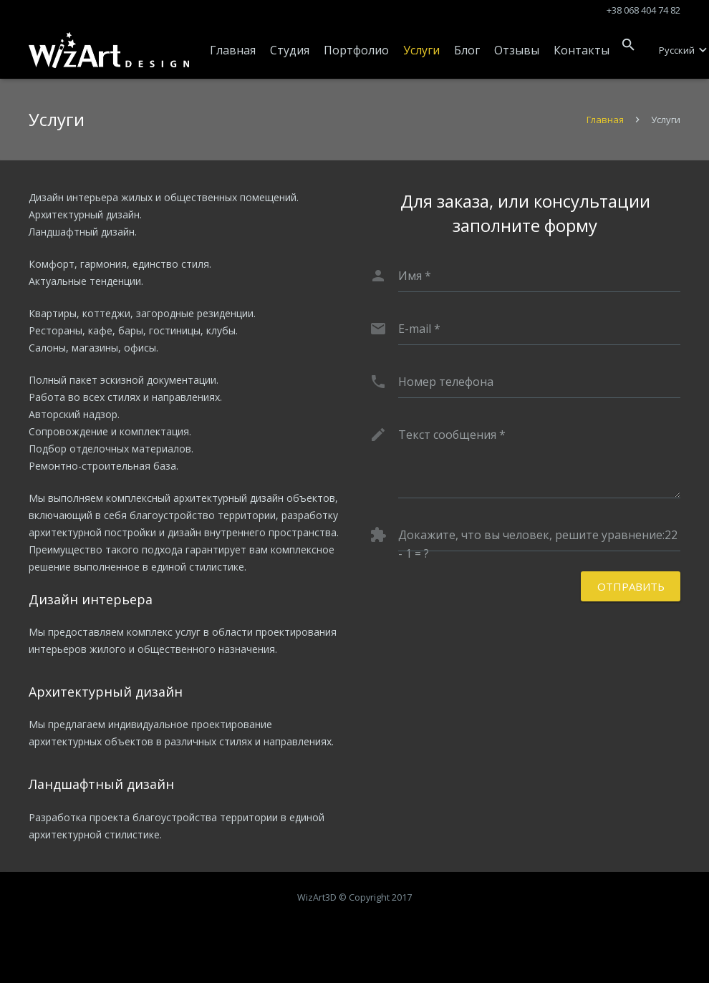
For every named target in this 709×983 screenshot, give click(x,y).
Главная (605, 119)
